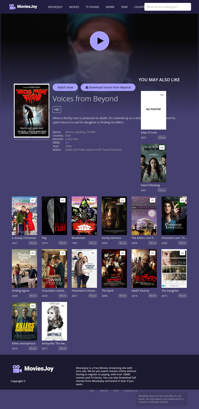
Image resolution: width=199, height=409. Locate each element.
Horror (69, 132)
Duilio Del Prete (75, 149)
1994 (68, 146)
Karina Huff (93, 149)
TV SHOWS (92, 7)
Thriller (91, 132)
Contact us (130, 390)
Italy (68, 135)
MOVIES (74, 7)
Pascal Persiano (112, 149)
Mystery (80, 132)
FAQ (115, 390)
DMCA (103, 390)
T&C (91, 390)
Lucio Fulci (72, 139)
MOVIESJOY (55, 7)
